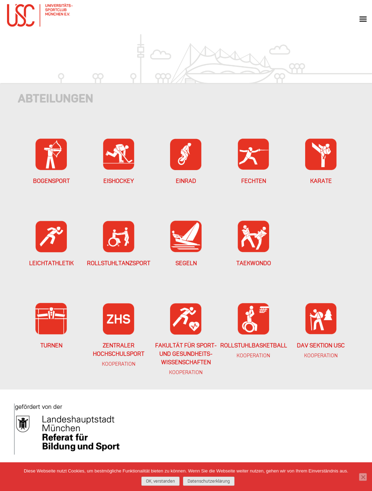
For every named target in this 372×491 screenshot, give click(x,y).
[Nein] (363, 477)
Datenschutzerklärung (209, 481)
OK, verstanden (160, 481)
